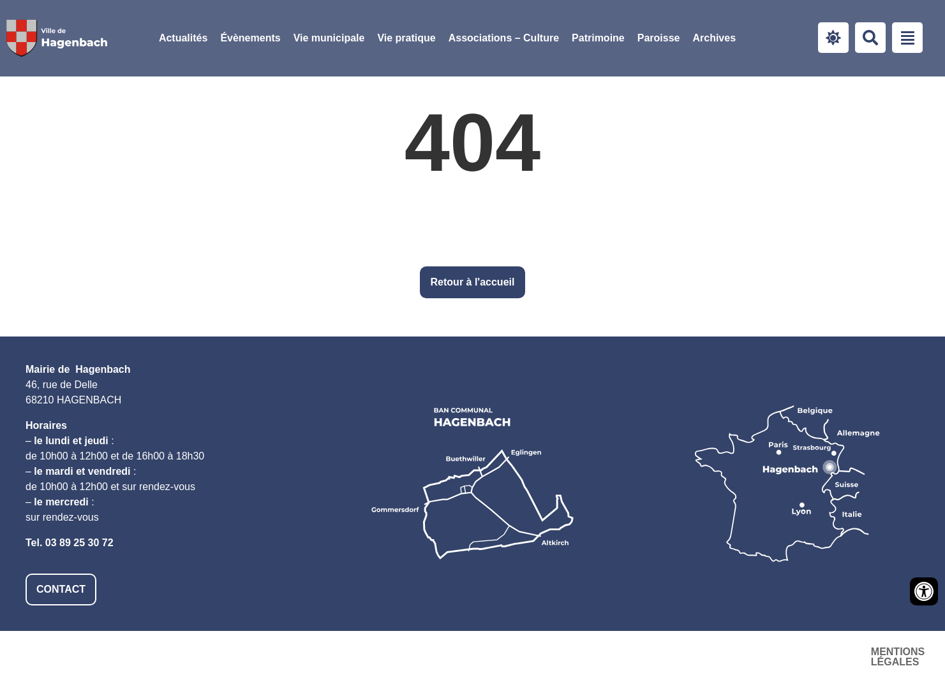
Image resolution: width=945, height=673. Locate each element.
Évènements (250, 38)
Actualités (183, 38)
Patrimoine (598, 38)
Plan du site (817, 651)
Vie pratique (406, 38)
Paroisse (658, 38)
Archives (714, 38)
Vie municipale (329, 38)
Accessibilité (724, 651)
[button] (329, 38)
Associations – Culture (504, 38)
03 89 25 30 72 (79, 542)
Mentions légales (612, 651)
